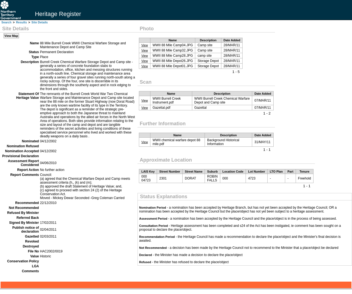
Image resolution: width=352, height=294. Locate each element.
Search (6, 22)
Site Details (39, 22)
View (144, 45)
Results (21, 22)
